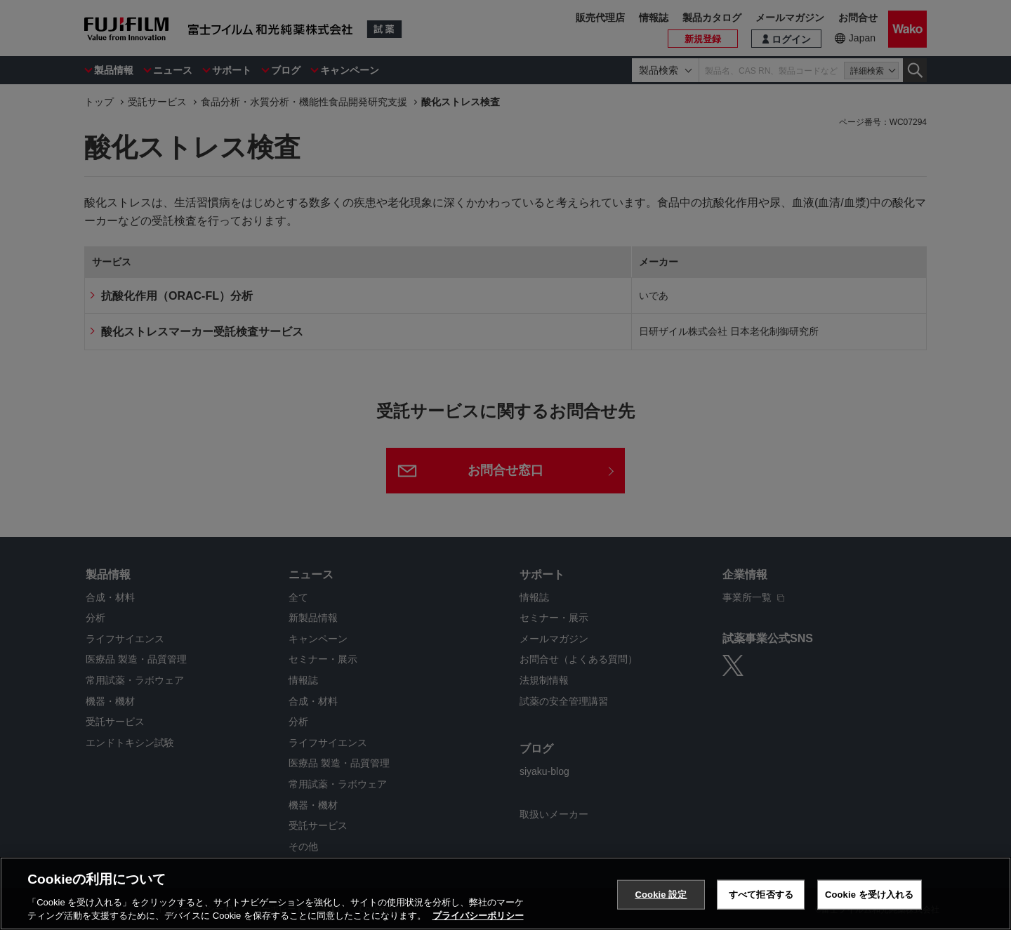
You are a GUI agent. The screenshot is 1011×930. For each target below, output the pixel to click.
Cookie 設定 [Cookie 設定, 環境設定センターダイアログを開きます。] (661, 894)
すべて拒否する (761, 894)
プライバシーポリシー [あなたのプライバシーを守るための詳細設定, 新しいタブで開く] (478, 915)
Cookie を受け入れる (869, 894)
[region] (505, 893)
